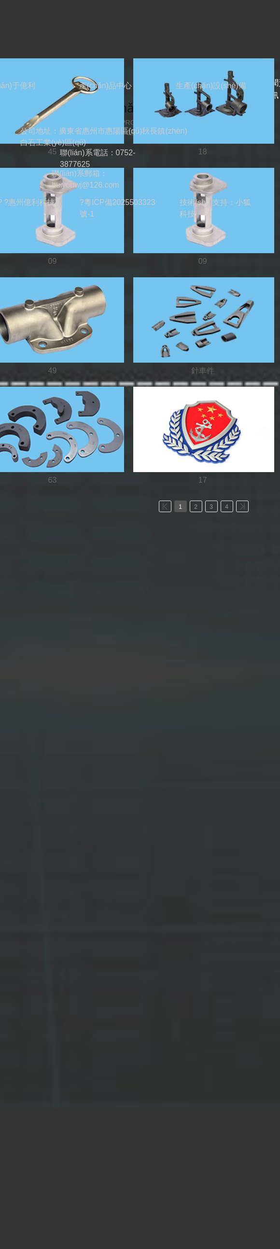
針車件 (202, 371)
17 (202, 480)
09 (52, 261)
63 (52, 480)
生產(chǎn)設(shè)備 (211, 85)
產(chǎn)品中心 (105, 85)
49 (52, 371)
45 (52, 152)
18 (202, 152)
